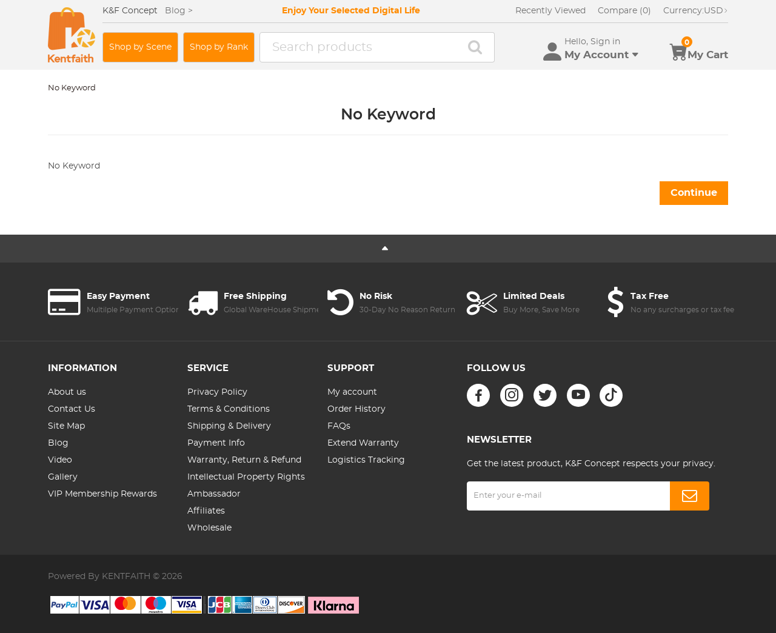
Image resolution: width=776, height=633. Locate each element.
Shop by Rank (219, 47)
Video (60, 460)
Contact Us (71, 409)
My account (352, 392)
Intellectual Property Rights (246, 477)
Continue (694, 193)
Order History (356, 409)
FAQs (338, 426)
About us (67, 392)
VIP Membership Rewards (102, 494)
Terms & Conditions (228, 409)
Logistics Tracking (366, 460)
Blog (58, 443)
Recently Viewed (550, 11)
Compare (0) (624, 11)
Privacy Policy (217, 392)
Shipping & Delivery (229, 426)
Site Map (66, 426)
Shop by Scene (140, 47)
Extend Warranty (363, 443)
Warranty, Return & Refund (244, 460)
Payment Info (216, 443)
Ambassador (214, 494)
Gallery (63, 477)
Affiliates (206, 511)
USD (695, 11)
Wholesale (209, 528)
